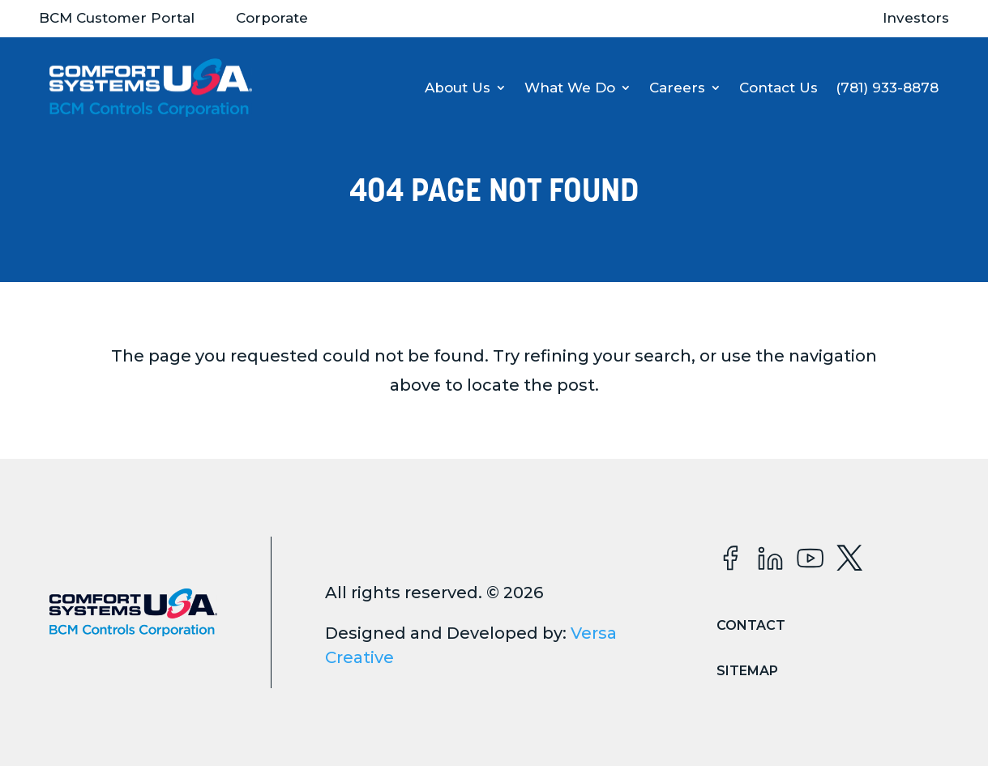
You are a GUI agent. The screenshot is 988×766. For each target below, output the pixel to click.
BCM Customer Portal (117, 18)
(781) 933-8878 (887, 87)
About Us (457, 87)
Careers (677, 87)
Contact (750, 625)
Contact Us (778, 87)
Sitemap (747, 670)
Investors (916, 18)
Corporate (272, 18)
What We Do (569, 87)
